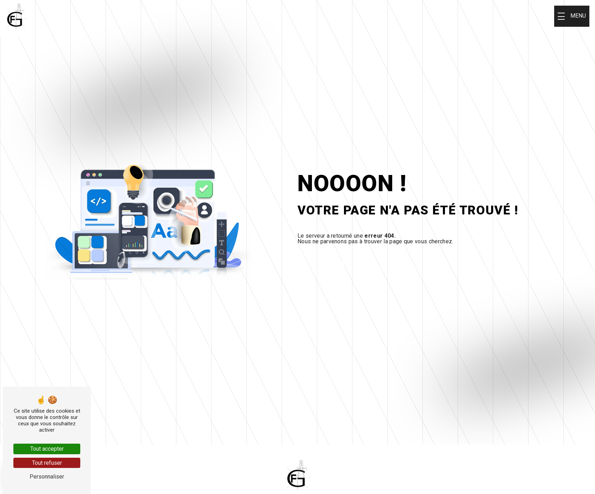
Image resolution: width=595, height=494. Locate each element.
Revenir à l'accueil (352, 262)
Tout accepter (47, 448)
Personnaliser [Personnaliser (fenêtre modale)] (47, 476)
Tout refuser (47, 462)
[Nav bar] (571, 16)
